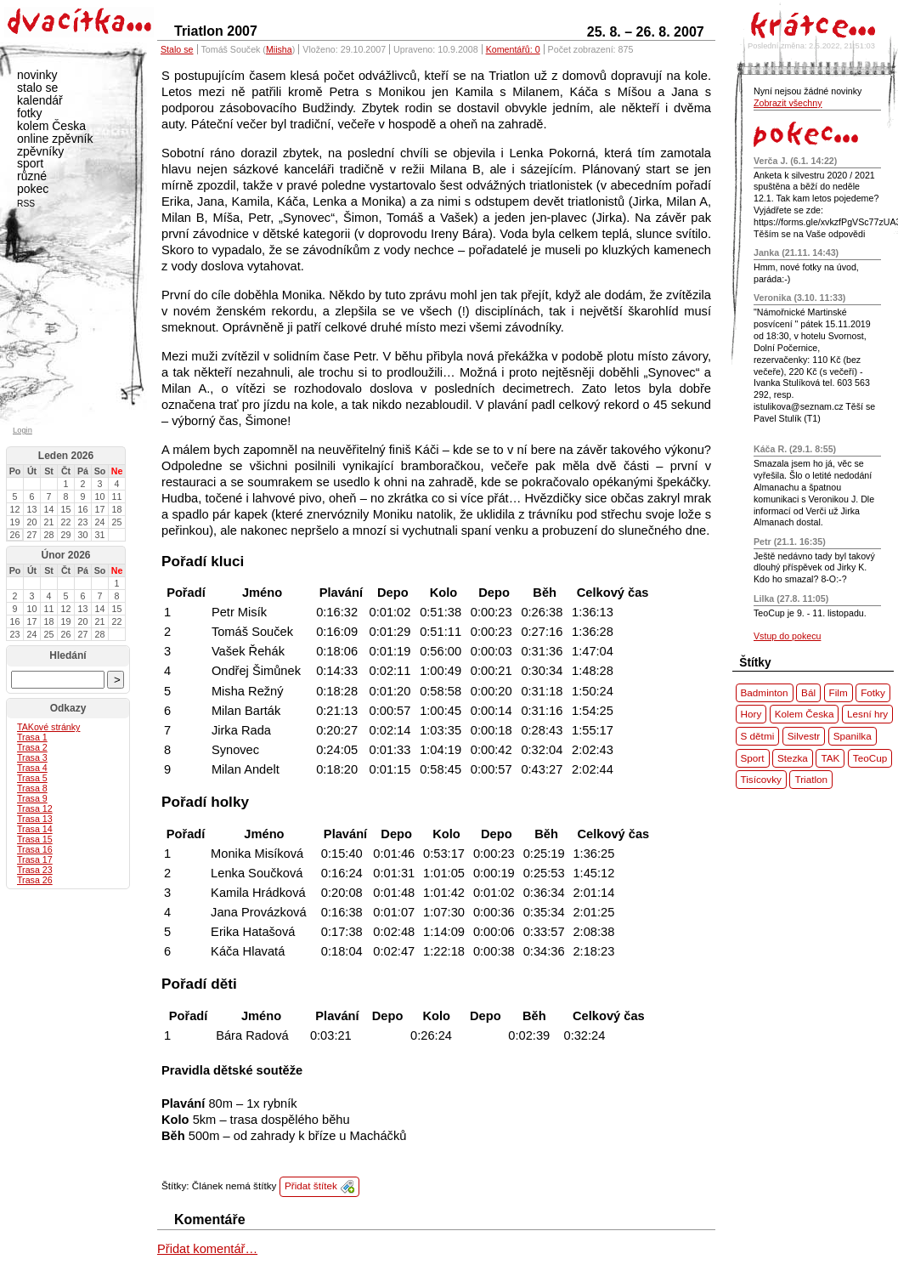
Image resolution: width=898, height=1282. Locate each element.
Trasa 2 (32, 747)
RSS (26, 203)
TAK (830, 757)
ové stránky (48, 727)
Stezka (792, 757)
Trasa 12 (35, 808)
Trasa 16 (35, 849)
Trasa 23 (35, 870)
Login (22, 430)
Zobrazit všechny (788, 103)
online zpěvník (55, 138)
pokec (32, 189)
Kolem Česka (804, 713)
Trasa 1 (32, 737)
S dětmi (758, 735)
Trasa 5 (32, 778)
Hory (751, 713)
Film (838, 692)
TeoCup (870, 757)
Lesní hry (867, 713)
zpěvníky (40, 151)
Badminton (764, 692)
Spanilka (852, 735)
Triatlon (810, 779)
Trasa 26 (35, 880)
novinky (37, 75)
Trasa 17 (35, 859)
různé (32, 176)
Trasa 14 (35, 829)
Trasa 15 (35, 839)
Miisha (279, 49)
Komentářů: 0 (513, 49)
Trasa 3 (32, 757)
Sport (753, 757)
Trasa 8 (32, 788)
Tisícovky (761, 779)
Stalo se (177, 49)
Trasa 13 (35, 819)
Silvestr (804, 735)
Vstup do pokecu (787, 636)
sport (30, 163)
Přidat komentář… (207, 1249)
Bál (808, 692)
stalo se (37, 87)
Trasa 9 (32, 798)
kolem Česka (51, 126)
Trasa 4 (32, 768)
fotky (29, 113)
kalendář (40, 100)
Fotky (873, 692)
